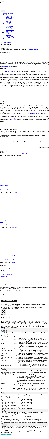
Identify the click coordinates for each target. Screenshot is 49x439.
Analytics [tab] (3, 368)
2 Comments (15, 192)
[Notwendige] (1, 330)
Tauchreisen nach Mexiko (7, 71)
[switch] (1, 369)
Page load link (4, 276)
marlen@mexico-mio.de (6, 66)
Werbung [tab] (3, 410)
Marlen (30, 49)
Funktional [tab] (3, 423)
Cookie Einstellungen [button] (5, 308)
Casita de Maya (11, 118)
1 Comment (12, 262)
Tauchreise (10, 119)
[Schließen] (3, 312)
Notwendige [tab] (3, 328)
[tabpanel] (24, 350)
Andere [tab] (2, 392)
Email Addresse (4, 294)
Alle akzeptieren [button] (14, 308)
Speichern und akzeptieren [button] (6, 434)
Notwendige (5, 330)
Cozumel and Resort (34, 113)
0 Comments (35, 49)
